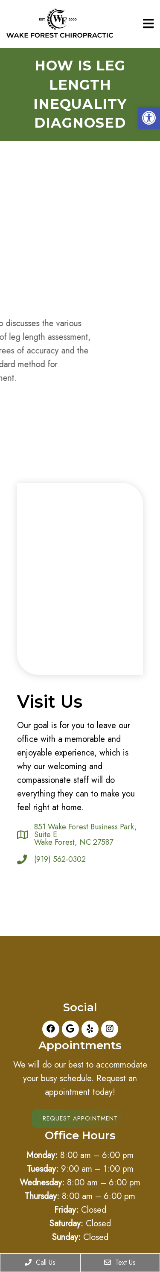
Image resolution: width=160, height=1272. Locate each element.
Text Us (120, 1262)
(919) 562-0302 (60, 859)
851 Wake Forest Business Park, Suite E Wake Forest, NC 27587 (85, 834)
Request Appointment (80, 1118)
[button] (149, 118)
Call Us (40, 1262)
